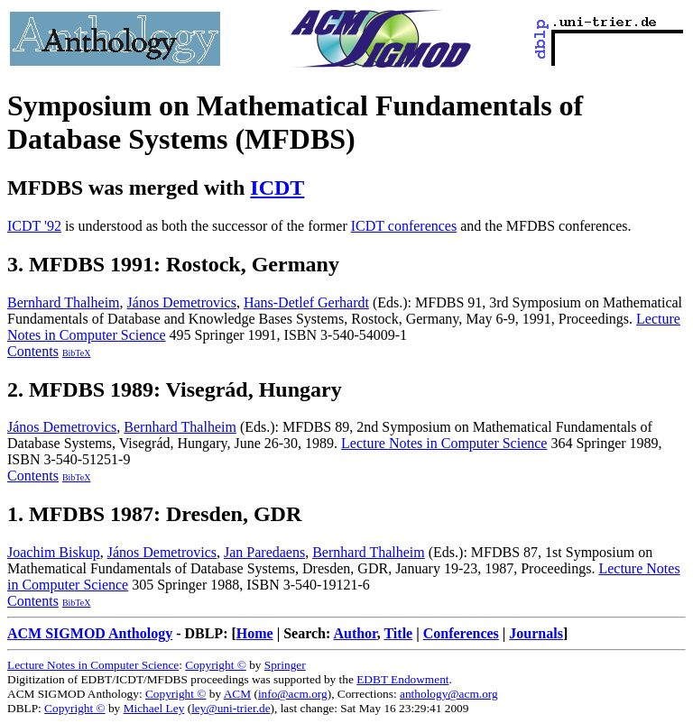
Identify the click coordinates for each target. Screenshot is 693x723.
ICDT (277, 187)
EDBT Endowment (402, 679)
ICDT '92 (34, 225)
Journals (536, 633)
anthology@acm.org (449, 693)
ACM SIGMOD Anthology (89, 633)
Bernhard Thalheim (63, 302)
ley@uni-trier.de (230, 708)
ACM (237, 693)
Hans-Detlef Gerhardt (306, 302)
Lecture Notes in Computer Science (444, 443)
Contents (33, 351)
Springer (285, 665)
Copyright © (215, 665)
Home (254, 633)
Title (397, 633)
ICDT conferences (404, 225)
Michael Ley (154, 708)
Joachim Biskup (53, 552)
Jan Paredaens (264, 552)
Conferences (461, 633)
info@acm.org (293, 693)
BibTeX (76, 353)
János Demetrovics (181, 302)
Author (354, 633)
